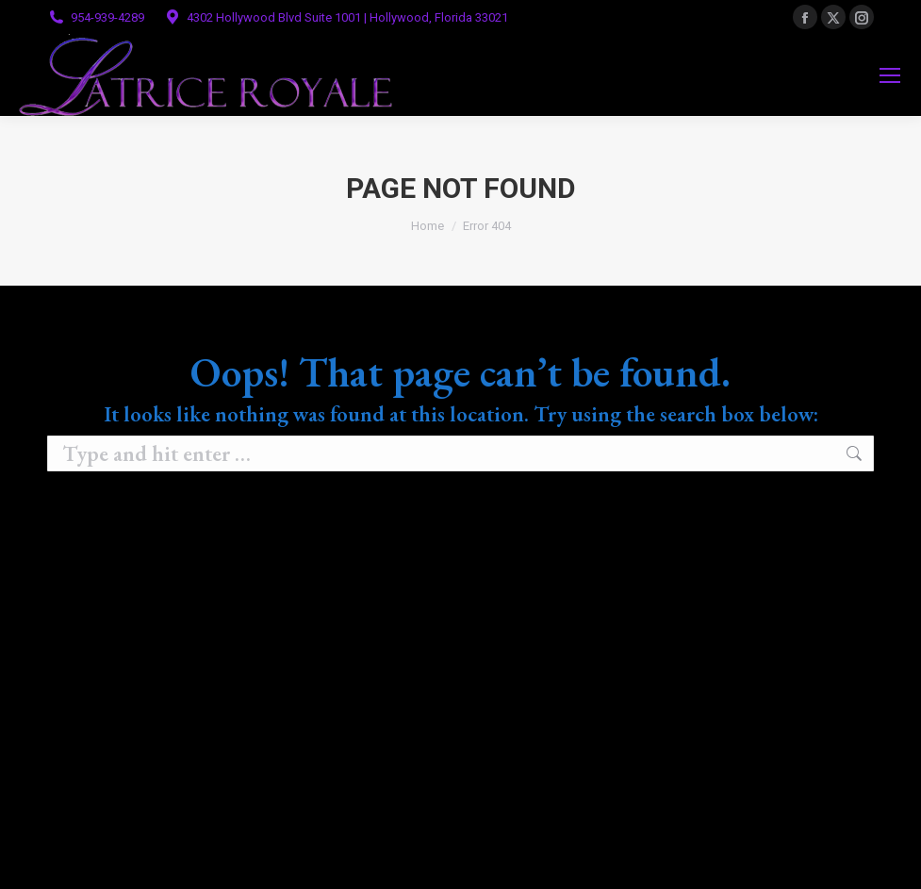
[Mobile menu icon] (890, 75)
